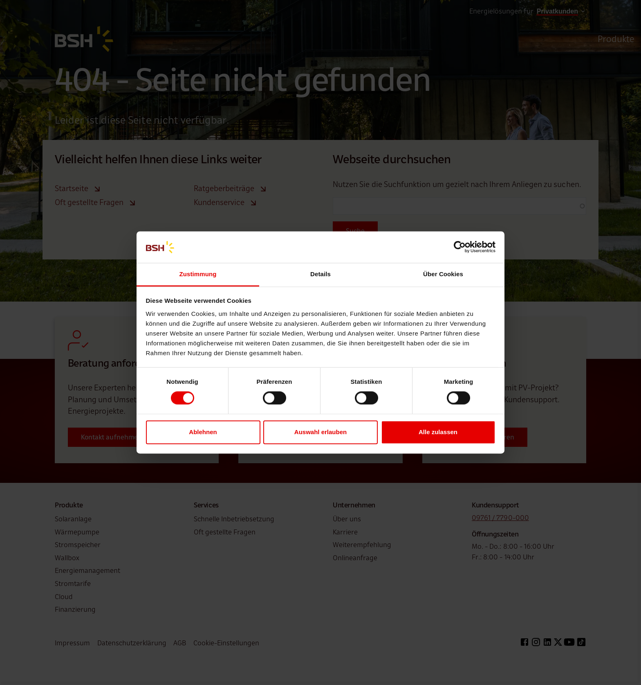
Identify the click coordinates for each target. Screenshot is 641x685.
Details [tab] (320, 273)
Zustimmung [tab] (198, 273)
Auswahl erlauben (320, 431)
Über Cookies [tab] (443, 273)
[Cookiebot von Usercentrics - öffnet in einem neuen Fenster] (459, 247)
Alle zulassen (438, 431)
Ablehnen (203, 431)
